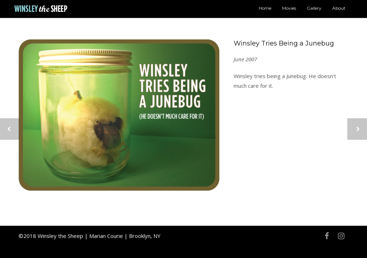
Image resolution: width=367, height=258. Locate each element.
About (338, 8)
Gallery (314, 8)
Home (265, 8)
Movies (289, 8)
